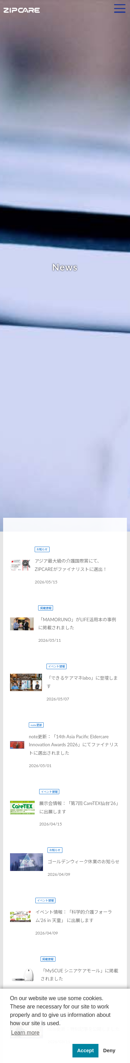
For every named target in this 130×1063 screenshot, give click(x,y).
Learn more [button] (25, 1033)
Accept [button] (85, 1050)
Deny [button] (109, 1050)
